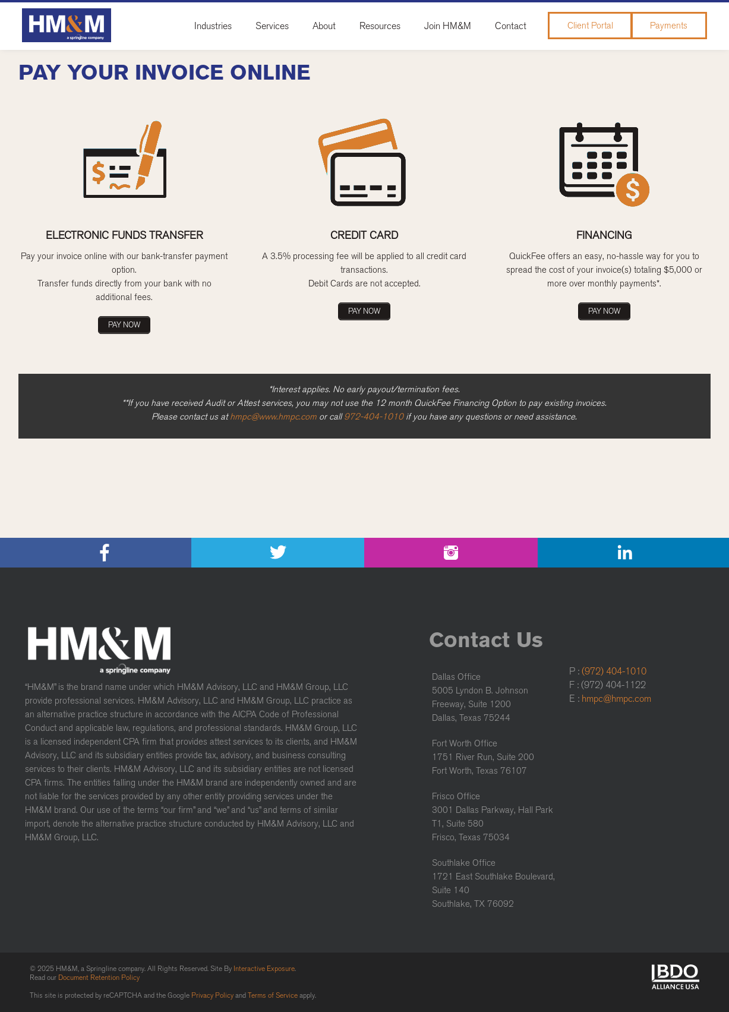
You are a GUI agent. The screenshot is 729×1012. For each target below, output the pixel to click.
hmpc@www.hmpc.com (273, 416)
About (324, 25)
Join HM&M (447, 25)
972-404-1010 (373, 416)
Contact (510, 25)
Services (272, 25)
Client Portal (590, 25)
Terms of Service (273, 995)
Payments (668, 25)
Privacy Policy (212, 995)
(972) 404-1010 (614, 671)
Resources (379, 25)
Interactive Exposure (264, 968)
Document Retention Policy (99, 977)
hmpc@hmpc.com (616, 698)
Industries (213, 25)
